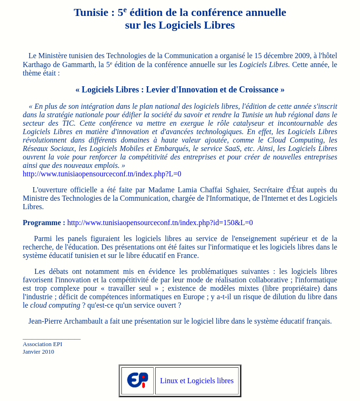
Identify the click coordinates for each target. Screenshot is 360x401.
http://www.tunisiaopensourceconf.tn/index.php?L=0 (102, 174)
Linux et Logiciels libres (197, 381)
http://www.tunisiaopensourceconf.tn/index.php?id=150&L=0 (160, 223)
